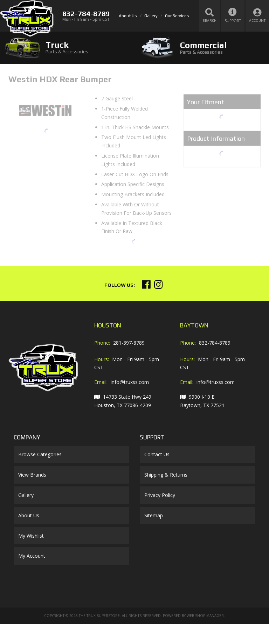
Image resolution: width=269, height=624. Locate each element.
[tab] (67, 48)
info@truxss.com (130, 382)
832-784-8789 (214, 342)
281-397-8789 (129, 342)
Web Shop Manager (205, 615)
